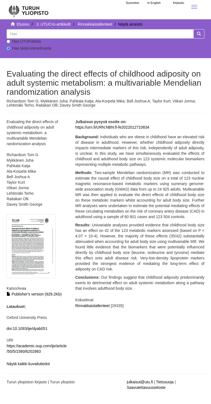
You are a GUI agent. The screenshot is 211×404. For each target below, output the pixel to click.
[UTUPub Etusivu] (28, 9)
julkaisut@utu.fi (140, 382)
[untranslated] (100, 34)
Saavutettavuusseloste (146, 387)
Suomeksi (132, 2)
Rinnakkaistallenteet (95, 24)
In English (153, 2)
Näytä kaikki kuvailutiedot (28, 364)
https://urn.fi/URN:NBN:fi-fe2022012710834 (112, 127)
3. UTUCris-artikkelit (53, 24)
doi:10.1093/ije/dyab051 (27, 328)
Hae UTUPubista (24, 41)
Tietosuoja (165, 382)
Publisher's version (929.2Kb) (34, 294)
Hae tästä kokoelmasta (29, 48)
